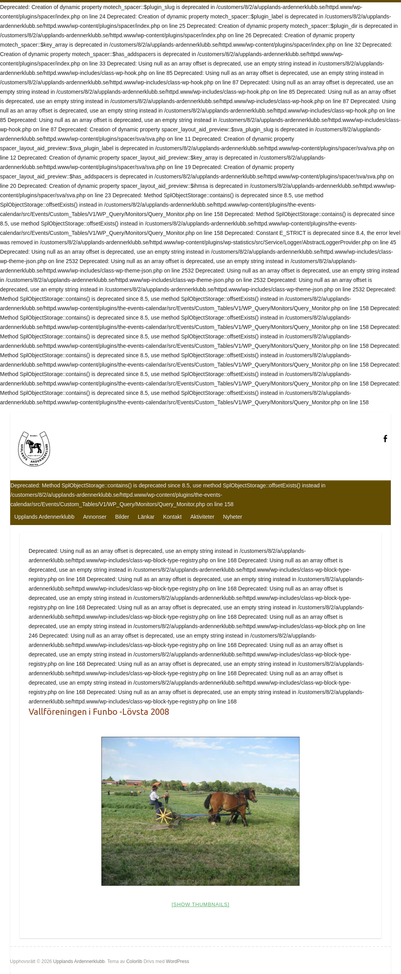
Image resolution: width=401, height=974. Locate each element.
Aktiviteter (202, 517)
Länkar (146, 517)
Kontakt (172, 517)
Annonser (95, 517)
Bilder (122, 517)
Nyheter (232, 517)
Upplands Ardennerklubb (44, 517)
